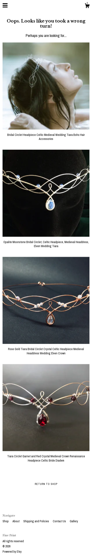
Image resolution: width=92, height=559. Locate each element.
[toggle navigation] (5, 5)
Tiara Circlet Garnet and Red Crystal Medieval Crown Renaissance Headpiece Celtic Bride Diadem (46, 456)
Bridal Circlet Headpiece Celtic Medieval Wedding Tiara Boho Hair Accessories (46, 135)
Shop (6, 521)
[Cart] (87, 6)
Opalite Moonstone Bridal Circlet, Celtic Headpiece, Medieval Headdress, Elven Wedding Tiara (46, 242)
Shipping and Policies (36, 521)
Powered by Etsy (12, 551)
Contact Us (60, 521)
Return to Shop (46, 484)
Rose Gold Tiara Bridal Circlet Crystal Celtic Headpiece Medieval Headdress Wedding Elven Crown (46, 349)
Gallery (74, 521)
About (16, 521)
